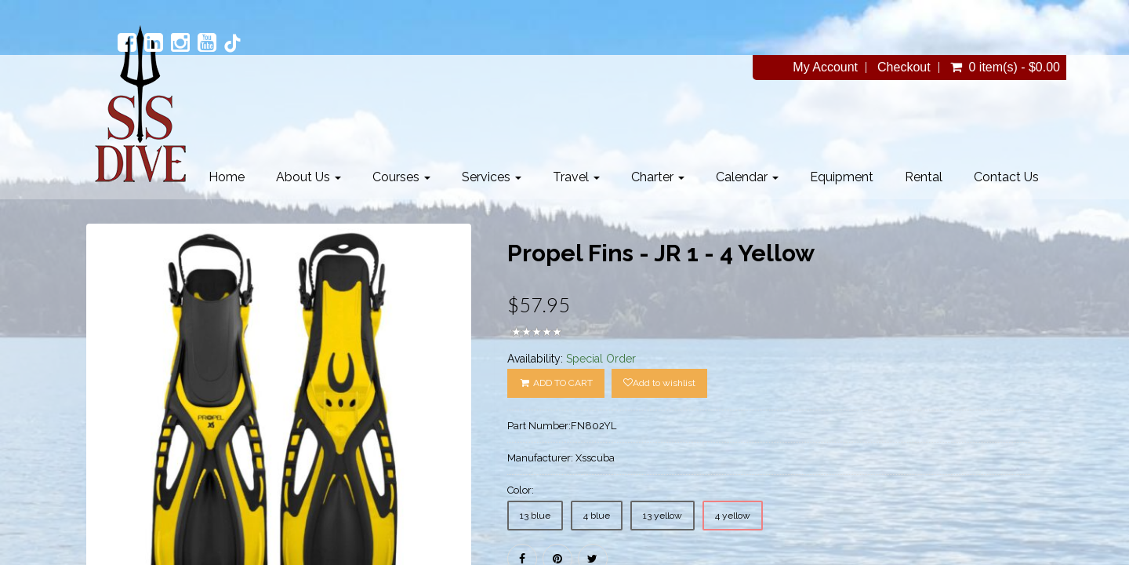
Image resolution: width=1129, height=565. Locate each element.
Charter (657, 177)
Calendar (747, 177)
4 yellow (732, 515)
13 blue (535, 515)
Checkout (904, 67)
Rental (923, 177)
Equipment (841, 177)
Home (227, 177)
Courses (401, 177)
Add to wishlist (659, 382)
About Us (308, 177)
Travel (576, 177)
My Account (825, 67)
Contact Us (1006, 177)
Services (491, 177)
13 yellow (662, 515)
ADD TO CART (556, 382)
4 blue (596, 515)
